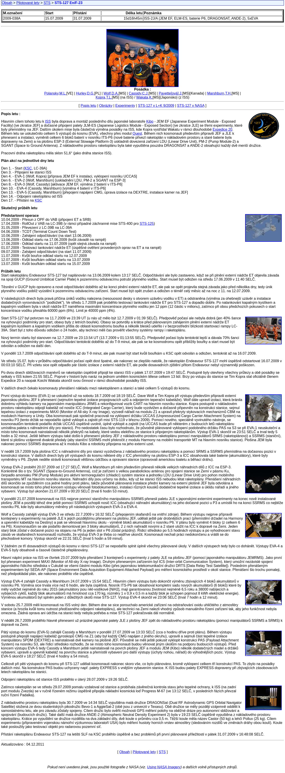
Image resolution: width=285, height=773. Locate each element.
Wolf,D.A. (111, 93)
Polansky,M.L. (55, 93)
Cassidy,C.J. (139, 93)
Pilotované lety (27, 3)
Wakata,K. (144, 97)
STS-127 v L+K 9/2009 (156, 105)
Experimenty (125, 105)
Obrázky (105, 105)
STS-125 (147, 223)
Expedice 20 (222, 129)
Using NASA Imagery (164, 767)
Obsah (7, 3)
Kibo (149, 121)
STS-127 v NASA (190, 105)
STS (47, 3)
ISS (48, 121)
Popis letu (88, 105)
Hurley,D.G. (85, 93)
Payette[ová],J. (170, 93)
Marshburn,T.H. (219, 93)
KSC (28, 168)
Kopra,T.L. (104, 97)
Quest (137, 133)
